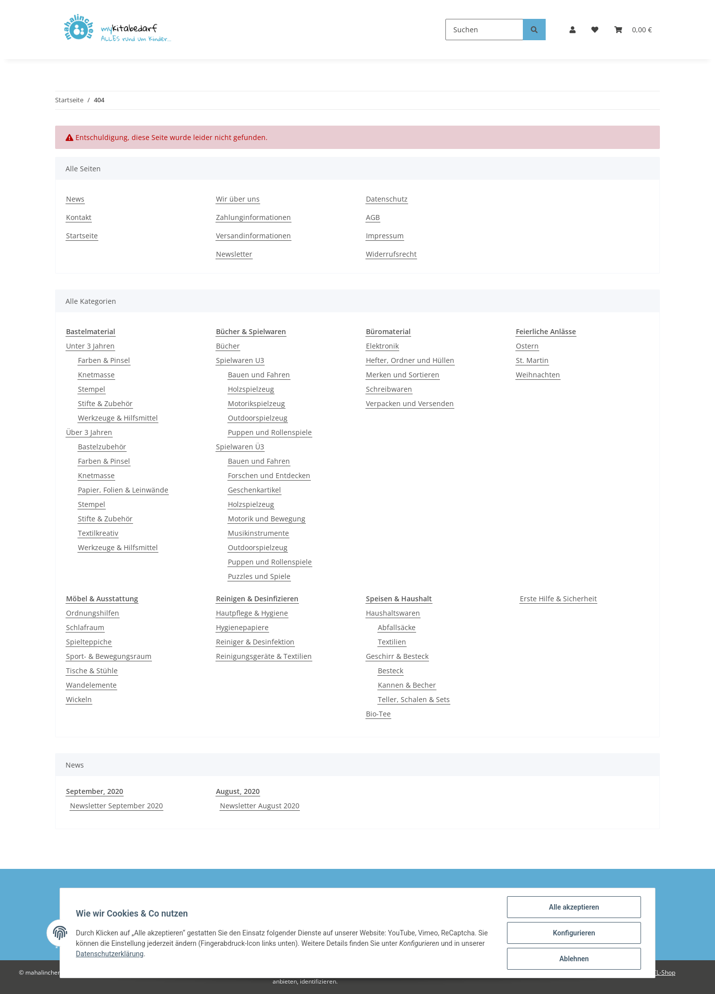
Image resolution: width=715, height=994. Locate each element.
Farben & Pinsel (104, 360)
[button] (572, 29)
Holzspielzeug (251, 389)
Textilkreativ (98, 533)
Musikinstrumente (258, 533)
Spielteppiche (89, 641)
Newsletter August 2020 (259, 805)
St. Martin (532, 360)
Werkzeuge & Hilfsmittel (118, 418)
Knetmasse (96, 374)
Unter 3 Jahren (90, 346)
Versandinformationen (253, 235)
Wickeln (79, 699)
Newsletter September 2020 (116, 805)
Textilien (392, 641)
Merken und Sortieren (402, 374)
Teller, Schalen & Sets (414, 699)
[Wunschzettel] (594, 29)
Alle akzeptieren (574, 907)
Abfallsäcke (397, 627)
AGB (373, 217)
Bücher (228, 346)
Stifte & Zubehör (105, 403)
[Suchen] (484, 29)
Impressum (385, 235)
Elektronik (382, 346)
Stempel (91, 389)
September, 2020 (94, 791)
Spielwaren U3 (240, 360)
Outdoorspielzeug (257, 418)
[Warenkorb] (633, 29)
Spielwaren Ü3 (240, 446)
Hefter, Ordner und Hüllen (410, 360)
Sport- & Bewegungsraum (108, 656)
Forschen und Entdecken (269, 475)
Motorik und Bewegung (266, 518)
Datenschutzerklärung (109, 954)
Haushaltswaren (393, 613)
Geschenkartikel (254, 490)
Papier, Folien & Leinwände (123, 490)
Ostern (527, 346)
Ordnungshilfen (92, 613)
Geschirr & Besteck (397, 656)
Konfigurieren (574, 933)
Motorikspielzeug (256, 403)
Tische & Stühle (92, 670)
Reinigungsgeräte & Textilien (264, 656)
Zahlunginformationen (253, 217)
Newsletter (234, 254)
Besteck (390, 670)
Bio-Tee (378, 713)
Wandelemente (91, 685)
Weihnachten (538, 374)
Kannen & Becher (407, 685)
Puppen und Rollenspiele (270, 432)
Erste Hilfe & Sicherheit (558, 598)
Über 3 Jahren (89, 432)
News (75, 199)
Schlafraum (85, 627)
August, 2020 (238, 791)
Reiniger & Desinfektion (255, 641)
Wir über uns (238, 199)
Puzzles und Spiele (259, 576)
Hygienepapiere (242, 627)
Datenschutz (387, 199)
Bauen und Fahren (259, 374)
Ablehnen (573, 959)
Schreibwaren (389, 389)
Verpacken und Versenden (410, 403)
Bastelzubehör (102, 446)
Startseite (82, 235)
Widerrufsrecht (391, 254)
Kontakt (78, 217)
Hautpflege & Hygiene (252, 613)
